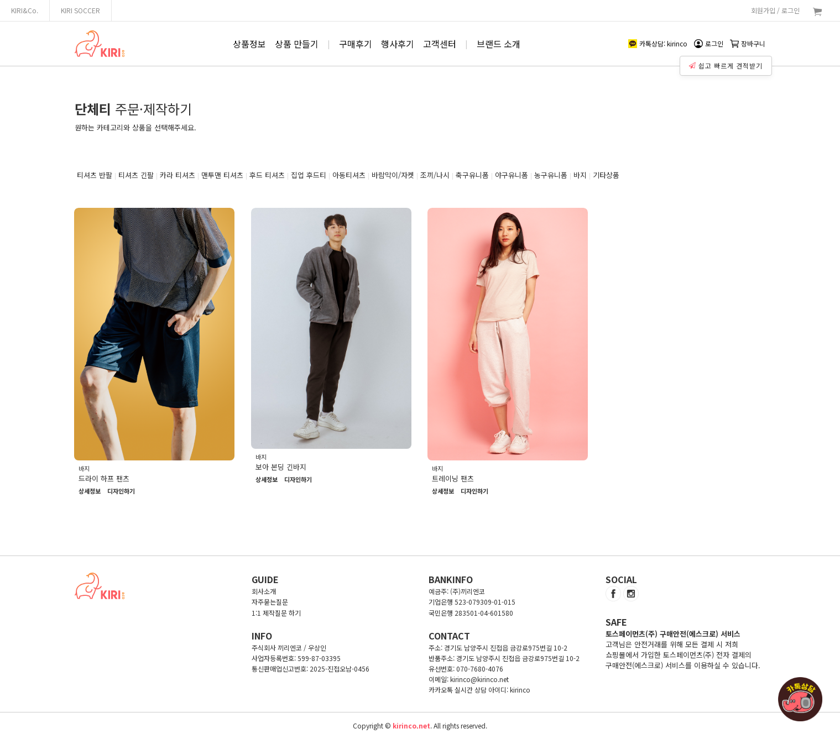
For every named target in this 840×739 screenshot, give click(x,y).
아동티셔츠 (349, 175)
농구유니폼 (550, 175)
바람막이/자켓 (393, 175)
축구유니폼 (472, 175)
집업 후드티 (308, 175)
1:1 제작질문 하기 (276, 612)
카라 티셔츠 (177, 175)
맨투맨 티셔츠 (222, 175)
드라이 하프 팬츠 (104, 478)
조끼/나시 (435, 175)
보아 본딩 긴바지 (280, 467)
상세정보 (90, 491)
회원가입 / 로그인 (775, 10)
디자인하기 (121, 491)
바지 (580, 175)
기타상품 (606, 175)
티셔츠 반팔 (94, 175)
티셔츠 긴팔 (136, 175)
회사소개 (264, 591)
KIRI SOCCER (80, 10)
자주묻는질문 (270, 601)
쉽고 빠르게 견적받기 (726, 65)
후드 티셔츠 (267, 175)
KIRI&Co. (24, 10)
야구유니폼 (511, 175)
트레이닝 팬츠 (453, 478)
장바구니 (747, 43)
